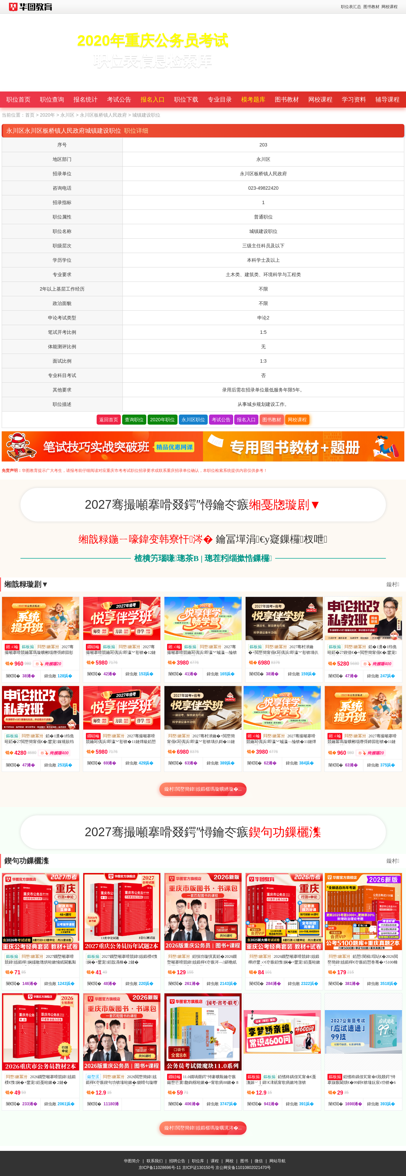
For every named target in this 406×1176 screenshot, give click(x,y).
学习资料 (354, 99)
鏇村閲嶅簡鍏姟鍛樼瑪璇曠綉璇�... (203, 789)
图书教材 (371, 6)
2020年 (47, 115)
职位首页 (18, 99)
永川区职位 (193, 419)
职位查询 (52, 99)
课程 (215, 1161)
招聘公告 (177, 1161)
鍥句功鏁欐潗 (26, 861)
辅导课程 (387, 99)
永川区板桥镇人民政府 (103, 115)
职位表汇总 (351, 6)
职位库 (198, 1161)
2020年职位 (162, 419)
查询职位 (134, 419)
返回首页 (108, 419)
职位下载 (186, 99)
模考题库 (253, 99)
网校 (229, 1161)
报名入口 (153, 99)
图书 (244, 1161)
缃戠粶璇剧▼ (26, 584)
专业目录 (220, 99)
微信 (259, 1161)
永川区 (67, 115)
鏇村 (393, 584)
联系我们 (155, 1161)
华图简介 (132, 1161)
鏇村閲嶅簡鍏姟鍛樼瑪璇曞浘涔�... (203, 1127)
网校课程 (390, 6)
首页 (30, 115)
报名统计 (85, 99)
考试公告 (119, 99)
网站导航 (277, 1161)
